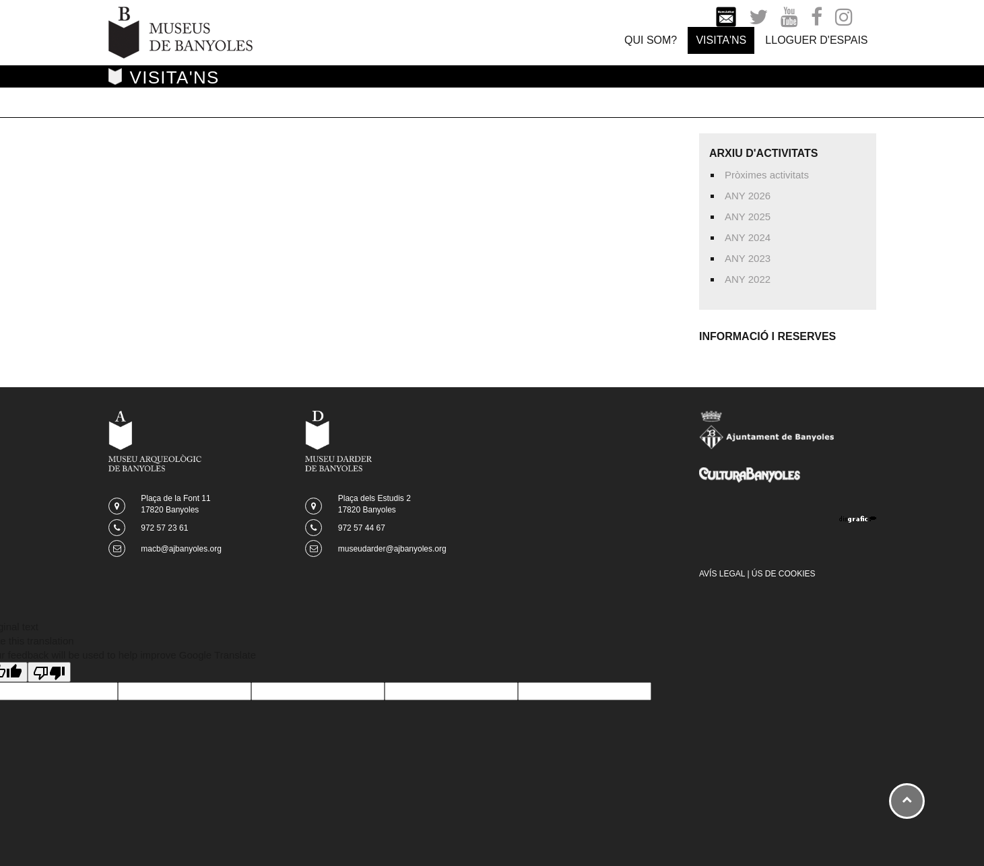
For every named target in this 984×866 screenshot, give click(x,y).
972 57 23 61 (164, 528)
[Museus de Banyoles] (180, 31)
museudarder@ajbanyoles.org (392, 549)
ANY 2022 (747, 279)
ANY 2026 (747, 195)
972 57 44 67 (361, 528)
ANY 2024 (747, 237)
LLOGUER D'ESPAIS (816, 40)
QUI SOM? (650, 40)
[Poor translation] (49, 672)
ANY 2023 (747, 258)
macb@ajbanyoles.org (181, 549)
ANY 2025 (747, 216)
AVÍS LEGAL (722, 573)
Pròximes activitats (767, 174)
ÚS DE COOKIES (784, 573)
